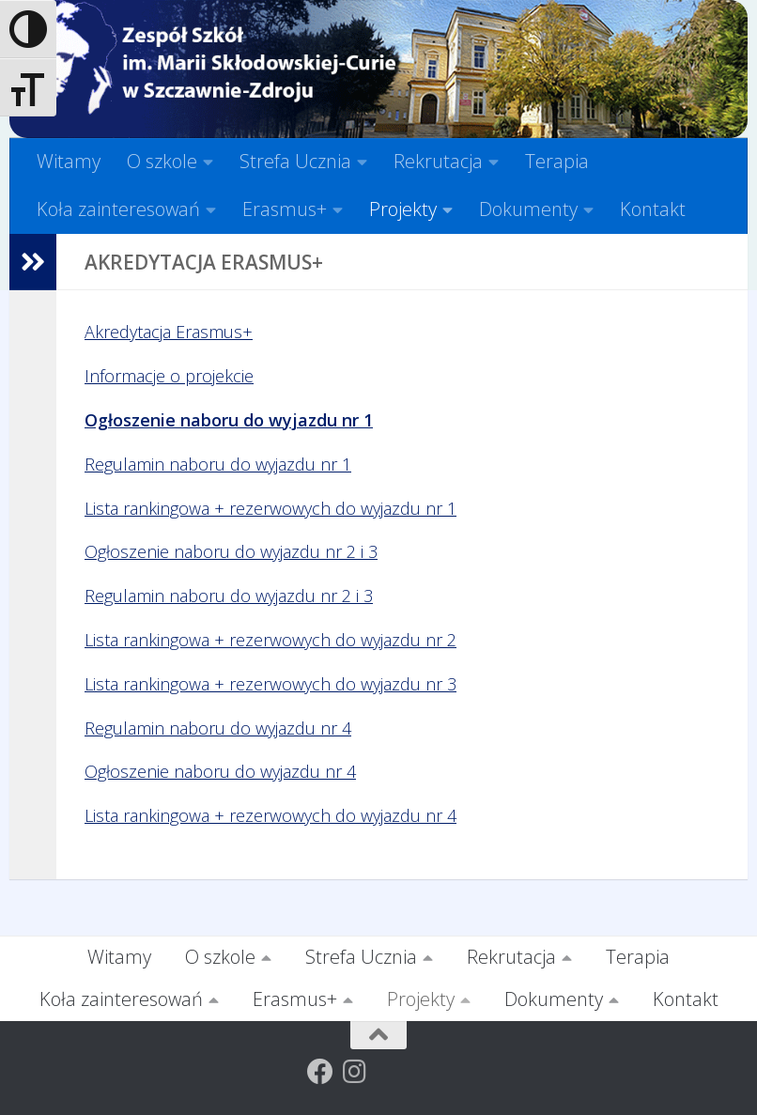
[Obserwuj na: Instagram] (354, 1072)
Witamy (68, 161)
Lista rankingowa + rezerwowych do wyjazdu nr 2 (270, 639)
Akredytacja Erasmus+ (169, 331)
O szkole (162, 161)
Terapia (557, 161)
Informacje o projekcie (169, 375)
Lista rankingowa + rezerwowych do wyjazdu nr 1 (270, 508)
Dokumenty (528, 209)
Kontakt (653, 209)
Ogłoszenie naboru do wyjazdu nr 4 (220, 771)
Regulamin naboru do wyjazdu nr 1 (218, 464)
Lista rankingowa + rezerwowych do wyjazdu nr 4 (270, 815)
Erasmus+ (284, 209)
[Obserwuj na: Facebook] (320, 1072)
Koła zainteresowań (118, 209)
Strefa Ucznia (295, 161)
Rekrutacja (438, 161)
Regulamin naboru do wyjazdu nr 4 (218, 728)
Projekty (403, 209)
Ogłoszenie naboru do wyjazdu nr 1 (229, 420)
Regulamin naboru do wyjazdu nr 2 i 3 (229, 595)
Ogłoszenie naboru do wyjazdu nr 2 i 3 (231, 551)
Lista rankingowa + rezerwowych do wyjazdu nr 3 (270, 684)
